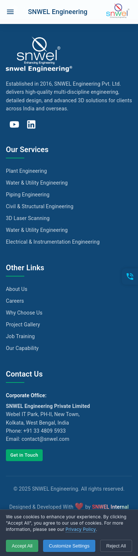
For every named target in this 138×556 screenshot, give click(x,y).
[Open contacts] (130, 276)
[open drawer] (10, 12)
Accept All (22, 546)
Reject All (116, 546)
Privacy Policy (81, 529)
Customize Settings (69, 546)
